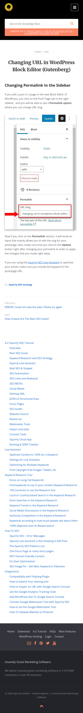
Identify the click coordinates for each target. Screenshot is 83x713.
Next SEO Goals (19, 353)
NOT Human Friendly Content (27, 556)
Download (24, 631)
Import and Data (19, 429)
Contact (59, 636)
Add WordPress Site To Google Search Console (37, 597)
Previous (10, 303)
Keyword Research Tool (18, 475)
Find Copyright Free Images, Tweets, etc (33, 470)
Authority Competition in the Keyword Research (38, 515)
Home (37, 51)
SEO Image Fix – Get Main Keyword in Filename (37, 566)
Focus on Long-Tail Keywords (27, 480)
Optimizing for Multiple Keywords (29, 465)
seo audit (55, 33)
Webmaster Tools (20, 424)
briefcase (48, 31)
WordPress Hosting (30, 636)
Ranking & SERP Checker (24, 444)
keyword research (35, 31)
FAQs (53, 631)
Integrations (12, 571)
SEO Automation (19, 373)
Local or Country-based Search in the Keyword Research (43, 495)
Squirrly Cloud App (21, 439)
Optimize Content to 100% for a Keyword (34, 454)
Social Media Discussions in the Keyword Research (39, 510)
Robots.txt (16, 419)
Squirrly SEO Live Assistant (43, 262)
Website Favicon (19, 414)
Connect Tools (18, 434)
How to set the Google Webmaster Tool (33, 607)
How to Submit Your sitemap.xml (29, 581)
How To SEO (12, 531)
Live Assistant (13, 449)
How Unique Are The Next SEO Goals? (27, 319)
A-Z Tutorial (39, 631)
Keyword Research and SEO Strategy (31, 358)
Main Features (67, 631)
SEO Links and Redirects (24, 378)
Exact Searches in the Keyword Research (33, 500)
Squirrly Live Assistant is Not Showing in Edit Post (38, 541)
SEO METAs (16, 383)
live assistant (58, 31)
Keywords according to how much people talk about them (44, 520)
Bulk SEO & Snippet (21, 368)
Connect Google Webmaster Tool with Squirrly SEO (39, 602)
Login (48, 636)
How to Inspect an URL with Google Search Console (40, 586)
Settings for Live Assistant (25, 459)
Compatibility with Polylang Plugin (30, 576)
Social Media (17, 388)
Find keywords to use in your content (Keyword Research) (43, 485)
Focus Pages (17, 404)
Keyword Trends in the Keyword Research (34, 505)
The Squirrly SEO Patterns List (27, 546)
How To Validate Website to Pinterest (31, 612)
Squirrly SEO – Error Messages (27, 536)
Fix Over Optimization (22, 561)
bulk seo (68, 31)
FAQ (46, 51)
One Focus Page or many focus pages (31, 551)
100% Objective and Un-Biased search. (32, 525)
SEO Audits (16, 409)
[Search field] (41, 23)
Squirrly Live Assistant (22, 363)
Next (7, 314)
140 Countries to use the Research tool (32, 490)
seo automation (31, 33)
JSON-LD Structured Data (24, 399)
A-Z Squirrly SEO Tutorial (19, 343)
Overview (15, 348)
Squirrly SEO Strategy (20, 284)
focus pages (44, 33)
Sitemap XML (17, 393)
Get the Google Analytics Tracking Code (33, 592)
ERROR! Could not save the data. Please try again (33, 307)
